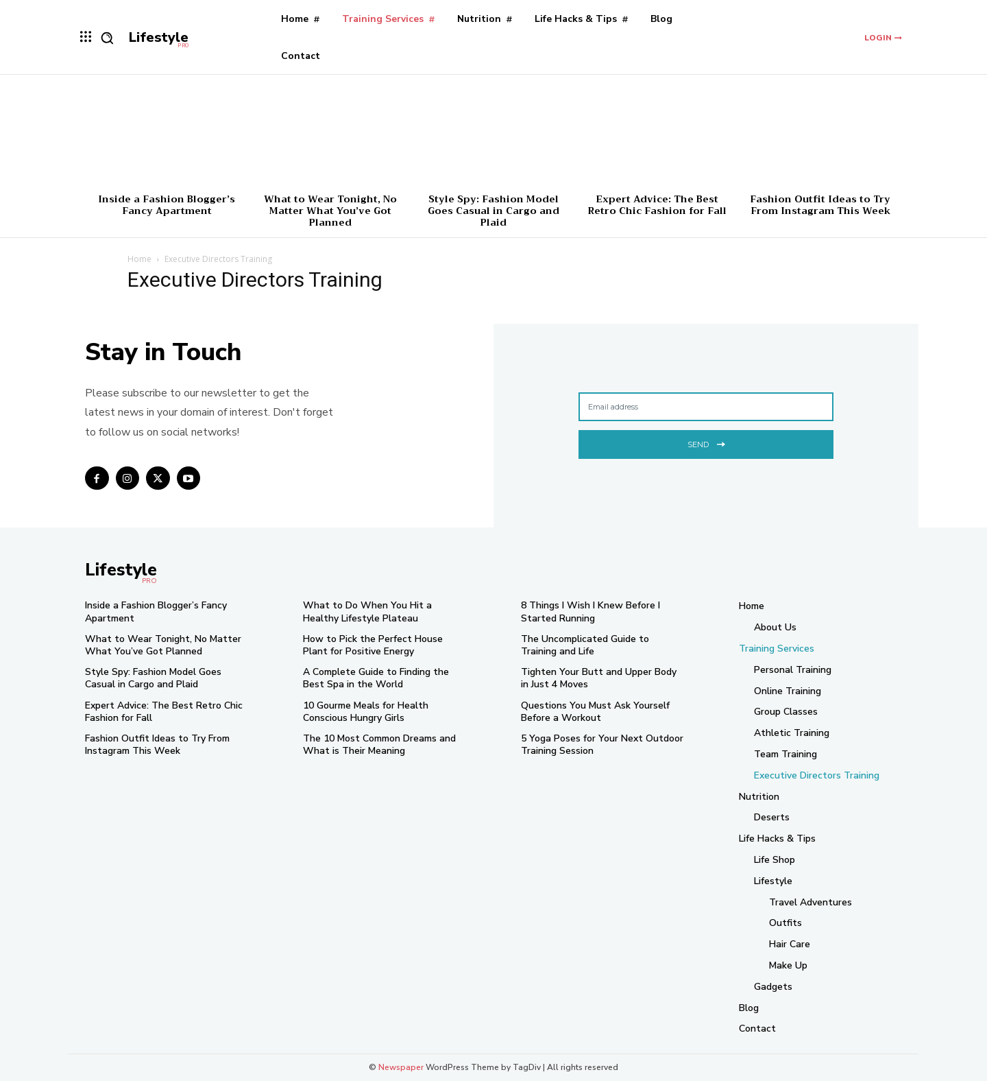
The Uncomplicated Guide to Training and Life (585, 645)
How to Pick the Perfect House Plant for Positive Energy (373, 645)
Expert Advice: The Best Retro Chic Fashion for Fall (657, 205)
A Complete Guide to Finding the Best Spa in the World (376, 678)
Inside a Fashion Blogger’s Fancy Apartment (166, 205)
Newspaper (401, 1067)
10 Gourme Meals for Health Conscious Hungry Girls (365, 711)
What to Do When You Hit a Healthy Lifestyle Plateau (367, 611)
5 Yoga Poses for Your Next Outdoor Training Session (602, 744)
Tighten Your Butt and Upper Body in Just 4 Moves (599, 678)
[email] (705, 406)
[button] (107, 37)
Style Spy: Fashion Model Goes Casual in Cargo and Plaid (493, 210)
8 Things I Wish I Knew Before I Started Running (590, 611)
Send (706, 443)
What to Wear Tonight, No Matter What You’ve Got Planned (330, 210)
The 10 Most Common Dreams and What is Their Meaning (379, 744)
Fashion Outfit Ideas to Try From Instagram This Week (820, 205)
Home (139, 259)
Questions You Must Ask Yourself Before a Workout (595, 711)
